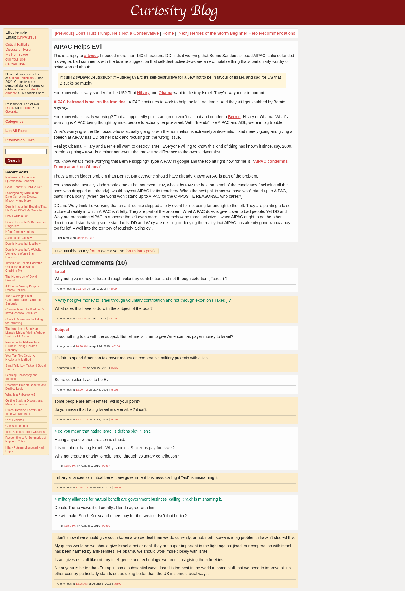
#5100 (113, 318)
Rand (9, 107)
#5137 (114, 367)
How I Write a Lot (16, 216)
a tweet (91, 55)
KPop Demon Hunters (19, 231)
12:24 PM (82, 419)
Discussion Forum (19, 49)
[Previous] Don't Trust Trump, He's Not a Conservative (107, 33)
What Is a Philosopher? (20, 394)
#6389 (106, 525)
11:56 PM (70, 525)
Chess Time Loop (16, 425)
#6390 (118, 583)
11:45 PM (82, 487)
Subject (61, 329)
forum (95, 251)
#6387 (106, 465)
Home (168, 33)
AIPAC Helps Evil (78, 46)
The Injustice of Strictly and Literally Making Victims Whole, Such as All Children (25, 332)
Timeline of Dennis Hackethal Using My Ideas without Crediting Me (24, 266)
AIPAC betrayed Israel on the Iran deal (90, 102)
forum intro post (139, 251)
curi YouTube (15, 59)
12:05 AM (82, 583)
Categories (14, 122)
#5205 (114, 389)
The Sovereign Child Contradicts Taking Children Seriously (23, 299)
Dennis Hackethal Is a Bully (23, 243)
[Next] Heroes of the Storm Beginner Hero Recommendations (236, 33)
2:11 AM (81, 288)
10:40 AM (82, 346)
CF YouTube (15, 64)
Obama (165, 92)
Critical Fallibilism (18, 45)
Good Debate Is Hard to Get (23, 187)
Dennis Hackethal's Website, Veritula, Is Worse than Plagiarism (23, 253)
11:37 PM (70, 465)
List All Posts (16, 131)
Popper (26, 107)
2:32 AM (81, 318)
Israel (59, 271)
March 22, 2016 (86, 237)
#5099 (113, 288)
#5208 (114, 419)
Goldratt (11, 111)
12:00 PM (82, 389)
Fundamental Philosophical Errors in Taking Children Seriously (22, 346)
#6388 (118, 487)
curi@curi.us (26, 37)
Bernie (234, 116)
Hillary (143, 92)
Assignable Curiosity (18, 237)
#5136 (116, 346)
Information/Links (20, 140)
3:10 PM (81, 367)
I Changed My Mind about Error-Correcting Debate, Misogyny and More (22, 196)
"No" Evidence (14, 420)
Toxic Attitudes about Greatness (25, 431)
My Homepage (16, 54)
